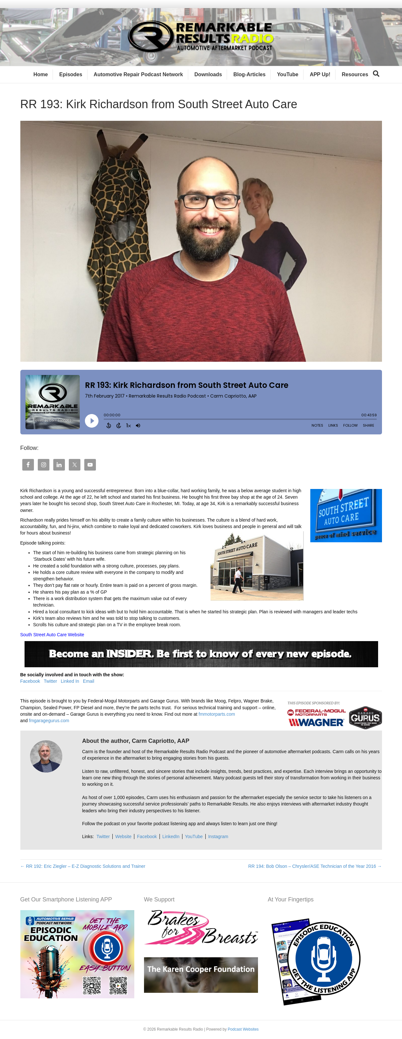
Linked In (70, 681)
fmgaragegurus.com (49, 720)
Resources (355, 74)
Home (41, 74)
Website (123, 836)
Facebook (30, 681)
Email (88, 681)
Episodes (70, 74)
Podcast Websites (243, 1029)
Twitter (50, 681)
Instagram (218, 836)
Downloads (208, 74)
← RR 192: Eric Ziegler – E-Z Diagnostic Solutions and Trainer (83, 866)
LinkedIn (171, 836)
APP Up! (320, 74)
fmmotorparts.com (217, 714)
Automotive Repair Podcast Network (138, 74)
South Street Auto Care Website (52, 634)
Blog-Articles (249, 74)
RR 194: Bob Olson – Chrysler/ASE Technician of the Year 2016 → (315, 866)
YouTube (287, 74)
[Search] (376, 73)
